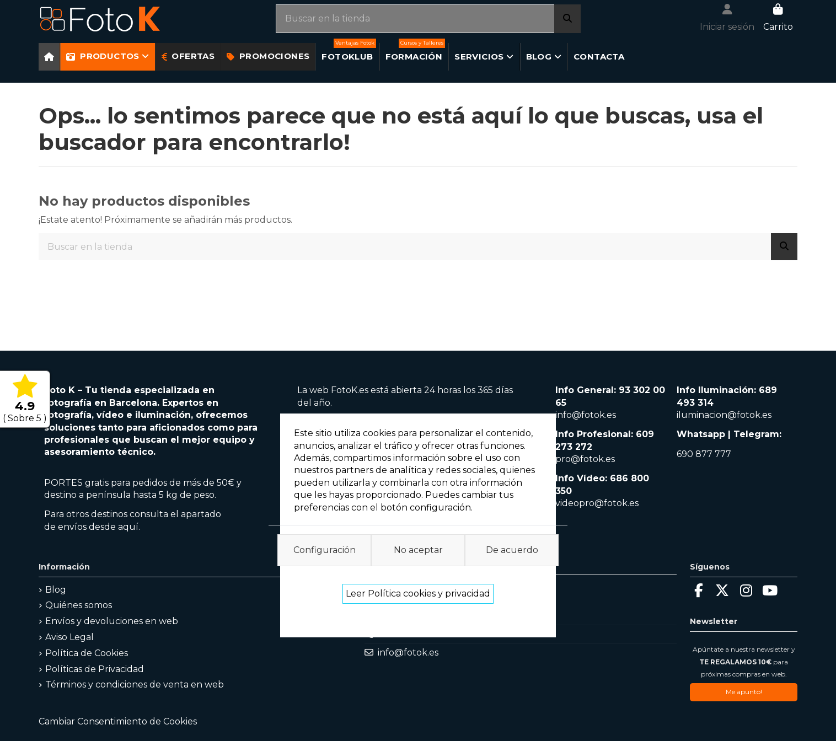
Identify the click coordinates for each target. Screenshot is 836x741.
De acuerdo (512, 550)
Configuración (324, 550)
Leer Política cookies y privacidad (418, 593)
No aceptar (418, 550)
